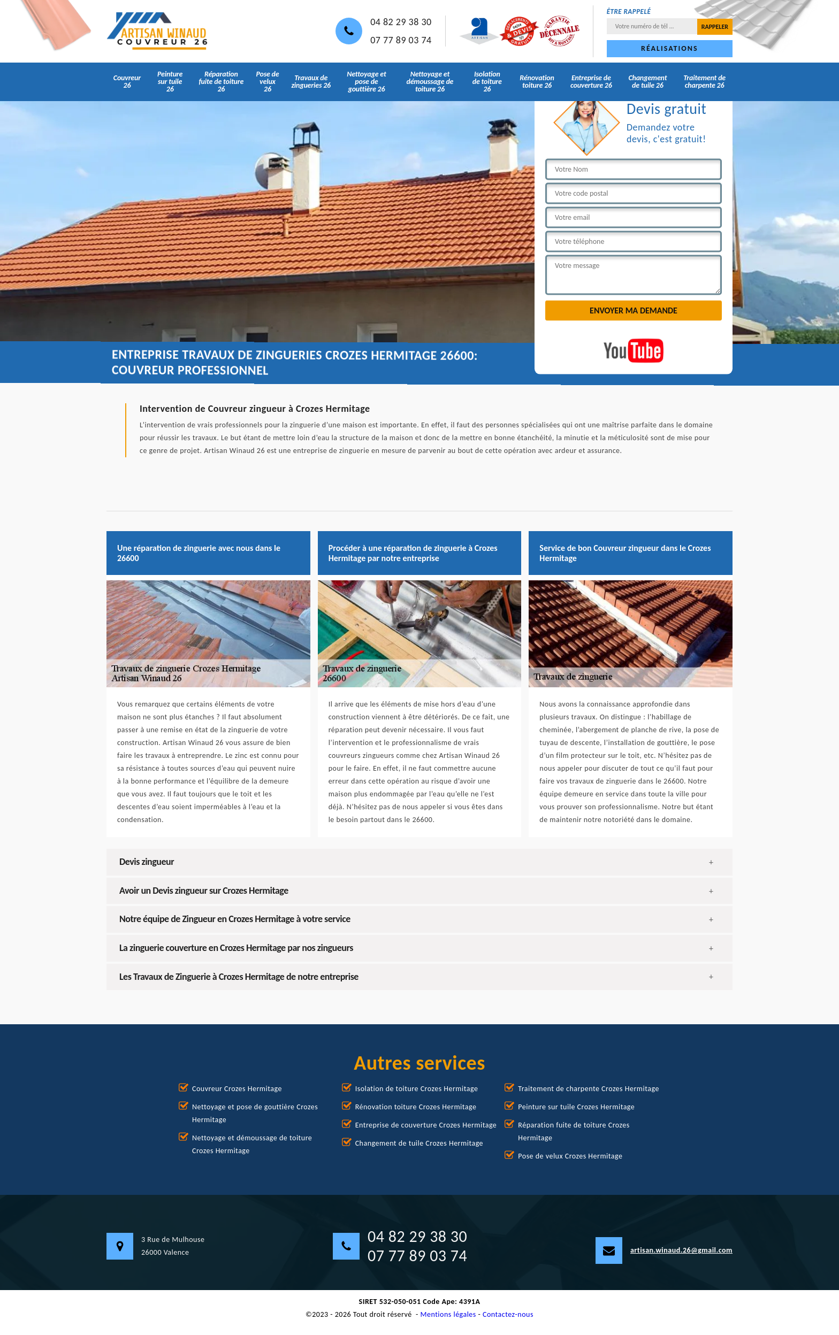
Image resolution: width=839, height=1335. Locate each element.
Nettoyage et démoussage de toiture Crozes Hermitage (252, 1144)
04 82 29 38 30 (401, 22)
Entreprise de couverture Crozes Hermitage (426, 1125)
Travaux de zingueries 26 (311, 81)
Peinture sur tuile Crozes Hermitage (576, 1106)
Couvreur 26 (127, 81)
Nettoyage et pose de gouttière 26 (366, 82)
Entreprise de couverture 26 (591, 81)
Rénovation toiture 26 (537, 81)
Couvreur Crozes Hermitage (237, 1088)
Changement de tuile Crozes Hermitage (419, 1143)
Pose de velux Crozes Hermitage (570, 1156)
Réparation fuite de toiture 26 (221, 82)
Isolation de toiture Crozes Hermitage (416, 1088)
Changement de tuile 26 (647, 81)
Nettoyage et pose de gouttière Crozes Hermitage (255, 1113)
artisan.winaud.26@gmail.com (664, 1250)
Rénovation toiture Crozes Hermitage (416, 1106)
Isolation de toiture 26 (487, 82)
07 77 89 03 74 (401, 40)
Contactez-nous (508, 1314)
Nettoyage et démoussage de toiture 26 (429, 82)
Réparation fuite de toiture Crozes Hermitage (573, 1131)
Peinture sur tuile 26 (169, 82)
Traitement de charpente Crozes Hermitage (588, 1088)
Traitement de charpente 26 (704, 81)
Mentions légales (448, 1314)
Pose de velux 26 (267, 82)
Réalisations (669, 48)
